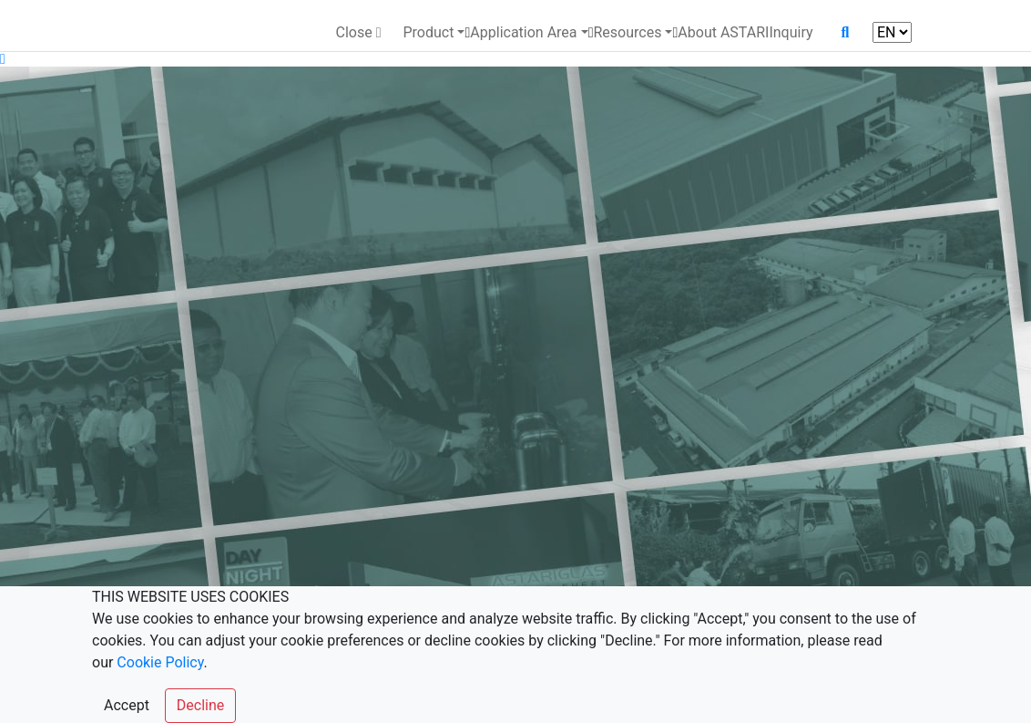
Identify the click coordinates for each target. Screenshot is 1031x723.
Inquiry (790, 32)
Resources (627, 32)
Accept (126, 705)
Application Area (523, 32)
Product (428, 32)
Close (358, 32)
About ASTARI (723, 32)
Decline (200, 705)
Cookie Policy (160, 662)
